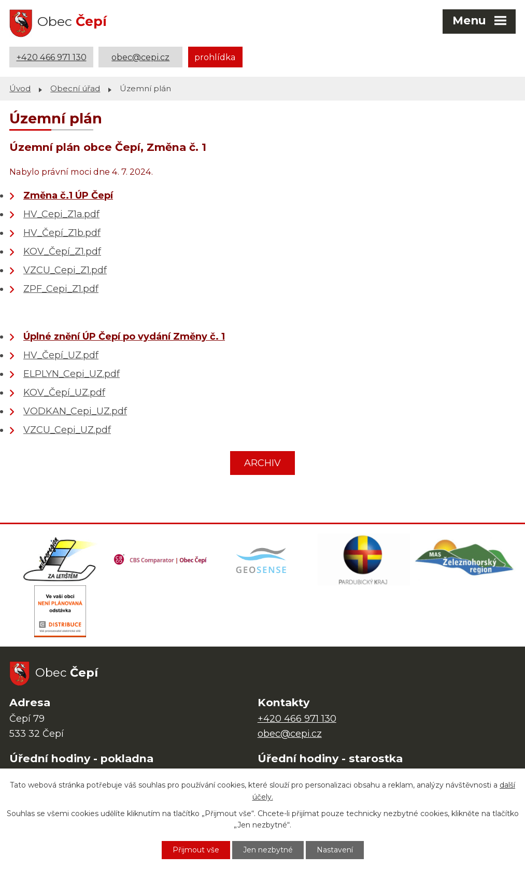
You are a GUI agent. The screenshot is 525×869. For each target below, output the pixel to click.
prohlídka (215, 57)
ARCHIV (262, 463)
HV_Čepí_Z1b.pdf (62, 233)
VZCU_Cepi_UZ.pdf (67, 430)
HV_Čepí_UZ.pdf (60, 355)
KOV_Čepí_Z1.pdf (62, 251)
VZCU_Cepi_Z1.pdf (65, 270)
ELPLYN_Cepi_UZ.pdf (71, 374)
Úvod (20, 88)
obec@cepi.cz (140, 57)
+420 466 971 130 (52, 57)
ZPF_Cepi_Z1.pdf (60, 289)
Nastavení (335, 849)
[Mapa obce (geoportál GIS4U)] (262, 559)
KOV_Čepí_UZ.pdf (64, 392)
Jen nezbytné (268, 849)
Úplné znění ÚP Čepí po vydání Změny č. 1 (124, 336)
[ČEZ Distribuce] (59, 611)
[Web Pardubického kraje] (363, 559)
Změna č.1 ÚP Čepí (68, 195)
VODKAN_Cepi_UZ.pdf (75, 411)
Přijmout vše (196, 849)
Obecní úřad (75, 88)
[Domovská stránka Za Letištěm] (59, 559)
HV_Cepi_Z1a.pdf (61, 214)
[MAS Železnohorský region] (465, 559)
